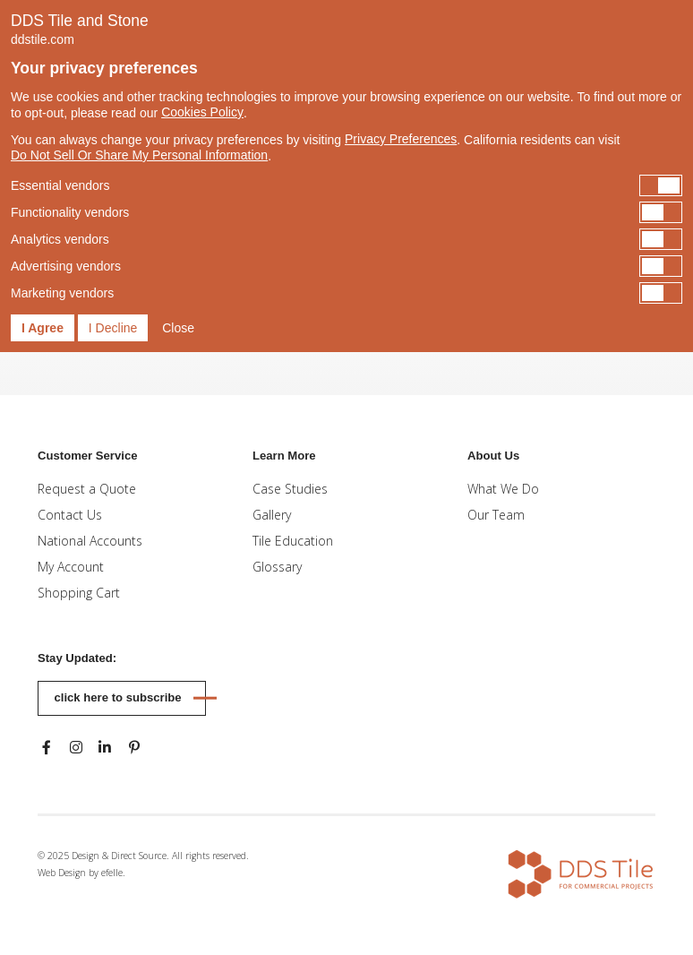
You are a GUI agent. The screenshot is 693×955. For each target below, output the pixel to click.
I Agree (42, 328)
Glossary (277, 566)
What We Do (503, 488)
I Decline (113, 328)
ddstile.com (42, 39)
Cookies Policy (202, 112)
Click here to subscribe (118, 697)
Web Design (62, 872)
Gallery (271, 514)
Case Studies (290, 488)
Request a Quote (87, 488)
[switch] (346, 185)
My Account (71, 566)
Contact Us (70, 514)
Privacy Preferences (401, 139)
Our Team (496, 514)
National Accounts (90, 540)
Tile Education (292, 540)
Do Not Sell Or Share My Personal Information (139, 155)
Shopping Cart (79, 592)
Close (178, 328)
